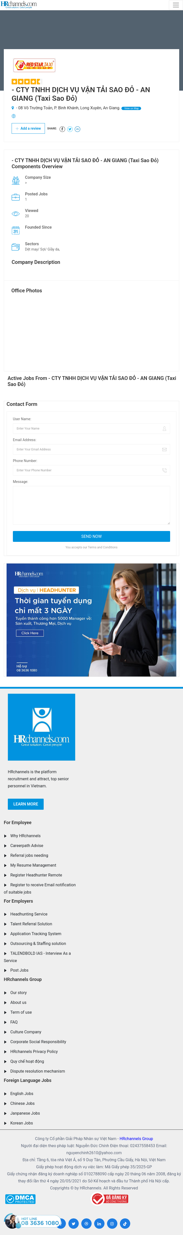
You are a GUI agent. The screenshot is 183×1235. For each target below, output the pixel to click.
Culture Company (25, 1032)
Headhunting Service (28, 914)
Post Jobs (19, 970)
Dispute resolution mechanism (37, 1071)
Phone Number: (25, 461)
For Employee (18, 822)
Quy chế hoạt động (27, 1061)
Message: (20, 482)
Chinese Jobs (22, 1103)
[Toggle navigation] (176, 5)
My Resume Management (33, 865)
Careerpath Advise (26, 845)
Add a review (28, 128)
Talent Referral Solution (31, 924)
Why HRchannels (25, 835)
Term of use (21, 1012)
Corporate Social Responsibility (38, 1041)
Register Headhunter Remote (36, 875)
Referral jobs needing (29, 855)
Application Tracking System (35, 933)
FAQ (14, 1022)
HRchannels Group (23, 979)
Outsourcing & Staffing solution (38, 943)
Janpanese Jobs (25, 1113)
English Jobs (21, 1093)
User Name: (22, 419)
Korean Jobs (21, 1123)
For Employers (18, 901)
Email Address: (24, 440)
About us (18, 1002)
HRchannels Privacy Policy (34, 1051)
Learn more (25, 804)
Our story (18, 992)
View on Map (131, 108)
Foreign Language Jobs (27, 1080)
